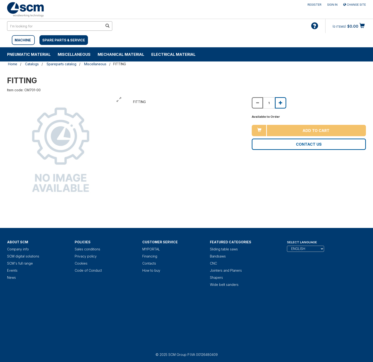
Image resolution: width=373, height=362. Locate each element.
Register (314, 4)
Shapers (216, 277)
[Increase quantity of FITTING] (280, 103)
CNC (213, 263)
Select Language (302, 242)
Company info (18, 249)
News (11, 277)
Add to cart (316, 130)
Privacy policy (86, 256)
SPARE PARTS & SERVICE (63, 40)
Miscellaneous (74, 54)
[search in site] (55, 26)
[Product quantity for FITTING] (269, 103)
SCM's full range (20, 263)
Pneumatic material (29, 54)
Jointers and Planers (226, 270)
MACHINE (23, 40)
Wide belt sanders (224, 285)
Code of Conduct (88, 270)
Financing (149, 256)
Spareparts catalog (61, 64)
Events (12, 270)
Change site (354, 4)
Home (12, 64)
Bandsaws (218, 256)
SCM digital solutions (23, 256)
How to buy (151, 270)
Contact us (309, 144)
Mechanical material (121, 54)
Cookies (81, 263)
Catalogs (32, 64)
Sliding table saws (224, 249)
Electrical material (173, 54)
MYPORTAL (151, 249)
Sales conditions (87, 249)
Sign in (332, 4)
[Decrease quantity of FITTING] (257, 103)
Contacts (149, 263)
